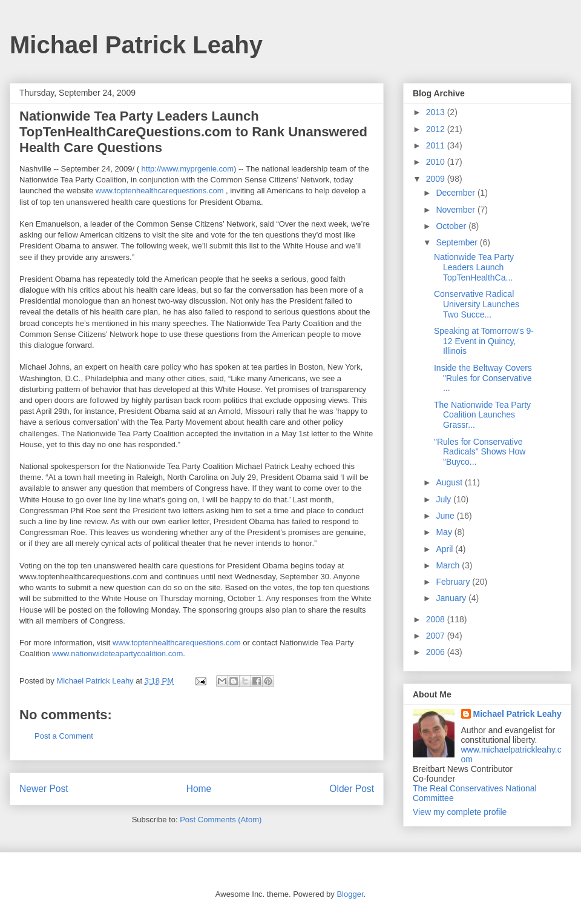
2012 (436, 129)
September (457, 242)
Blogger (349, 894)
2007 (436, 635)
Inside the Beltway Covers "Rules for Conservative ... (483, 378)
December (456, 193)
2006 (436, 652)
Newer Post (43, 788)
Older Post (351, 788)
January (452, 598)
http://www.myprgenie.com (188, 168)
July (444, 499)
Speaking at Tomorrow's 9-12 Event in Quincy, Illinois (484, 341)
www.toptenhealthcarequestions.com (160, 190)
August (450, 482)
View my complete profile (460, 812)
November (456, 210)
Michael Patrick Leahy (136, 45)
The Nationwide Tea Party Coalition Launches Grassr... (482, 415)
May (445, 532)
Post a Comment (63, 735)
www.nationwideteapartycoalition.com (117, 653)
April (445, 549)
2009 (436, 179)
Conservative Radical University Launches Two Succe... (476, 304)
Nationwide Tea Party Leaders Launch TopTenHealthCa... (474, 267)
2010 (436, 162)
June (446, 516)
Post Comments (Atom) (220, 819)
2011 (436, 145)
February (454, 582)
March (449, 565)
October (452, 226)
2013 (436, 112)
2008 (436, 619)
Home (199, 788)
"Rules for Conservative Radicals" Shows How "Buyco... (479, 452)
